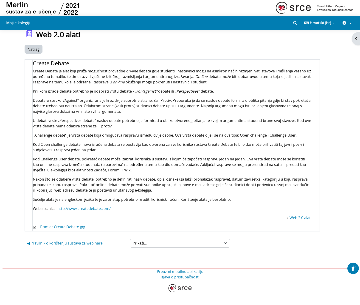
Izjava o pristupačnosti (180, 289)
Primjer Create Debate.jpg (62, 239)
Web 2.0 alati (301, 230)
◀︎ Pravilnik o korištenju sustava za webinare (65, 255)
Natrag (33, 61)
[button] (295, 23)
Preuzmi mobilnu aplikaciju (180, 283)
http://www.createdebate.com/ (84, 220)
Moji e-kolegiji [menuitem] (18, 22)
